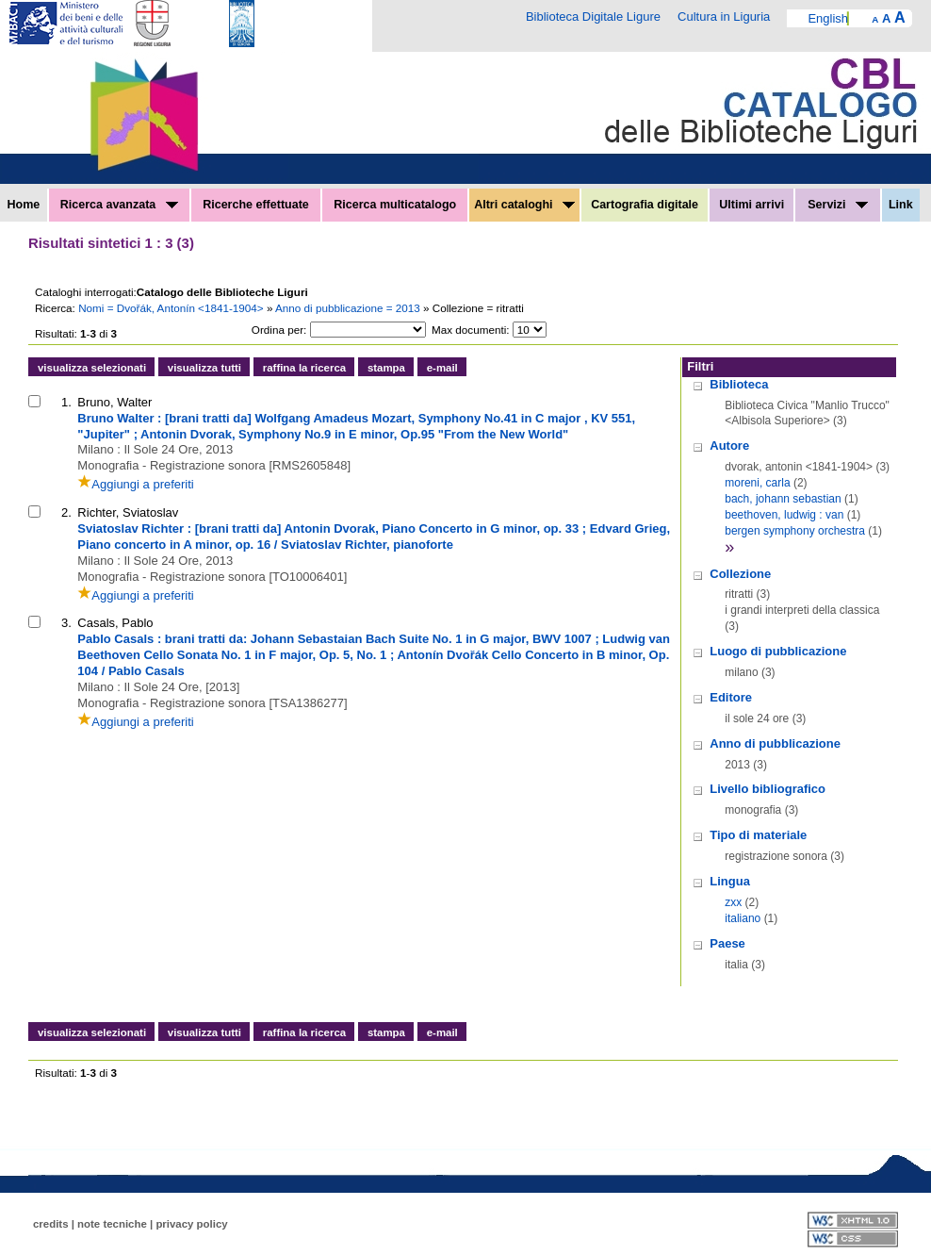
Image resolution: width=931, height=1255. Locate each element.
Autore (729, 445)
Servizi (838, 204)
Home (24, 204)
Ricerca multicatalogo (395, 204)
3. (66, 623)
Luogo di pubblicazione (778, 651)
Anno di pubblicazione (775, 743)
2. (66, 512)
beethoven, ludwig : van (784, 514)
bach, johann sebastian (783, 498)
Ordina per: (279, 329)
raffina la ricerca (304, 367)
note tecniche (112, 1224)
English (828, 18)
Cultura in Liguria (724, 16)
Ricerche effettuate (256, 204)
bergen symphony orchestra (795, 530)
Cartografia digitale (644, 204)
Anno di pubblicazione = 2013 (349, 308)
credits (51, 1224)
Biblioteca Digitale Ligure (593, 16)
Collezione (740, 574)
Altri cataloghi (524, 204)
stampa (386, 367)
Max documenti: (471, 329)
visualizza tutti (204, 367)
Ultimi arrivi (751, 204)
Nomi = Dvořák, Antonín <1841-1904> (172, 308)
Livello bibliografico (767, 789)
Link (901, 204)
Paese (727, 943)
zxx (733, 902)
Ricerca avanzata (119, 204)
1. (66, 402)
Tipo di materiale (758, 835)
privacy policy (191, 1224)
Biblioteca (739, 384)
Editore (731, 697)
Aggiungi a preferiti (135, 484)
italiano (742, 918)
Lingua (730, 881)
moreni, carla (757, 482)
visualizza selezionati (92, 367)
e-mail (442, 367)
